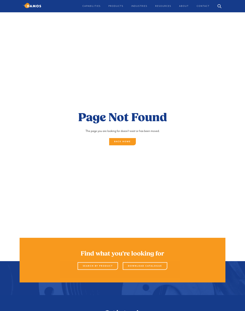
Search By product (98, 266)
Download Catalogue (145, 266)
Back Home (122, 141)
